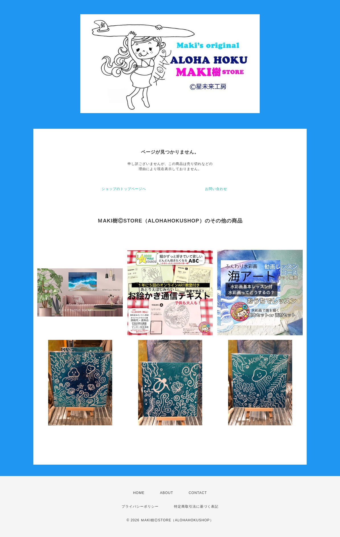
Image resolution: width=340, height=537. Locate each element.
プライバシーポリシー (140, 507)
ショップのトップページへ (124, 189)
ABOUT (166, 493)
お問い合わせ (216, 189)
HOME (138, 493)
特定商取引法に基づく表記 (196, 507)
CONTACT (198, 493)
